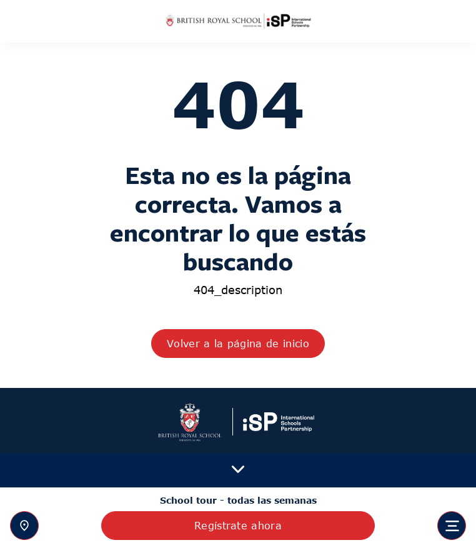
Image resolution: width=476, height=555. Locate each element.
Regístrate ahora (238, 525)
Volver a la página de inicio (238, 343)
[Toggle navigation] (451, 525)
